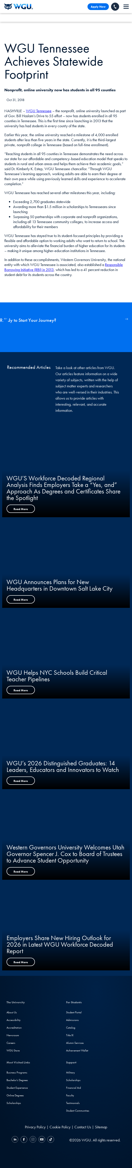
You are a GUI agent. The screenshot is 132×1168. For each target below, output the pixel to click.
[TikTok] (50, 1140)
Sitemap (101, 1126)
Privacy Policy (35, 1126)
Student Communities (77, 1110)
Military (70, 1072)
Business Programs (17, 1072)
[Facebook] (23, 1140)
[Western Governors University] (18, 6)
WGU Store (13, 1050)
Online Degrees (15, 1095)
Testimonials (73, 1103)
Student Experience (17, 1088)
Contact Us (82, 1126)
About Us (12, 1012)
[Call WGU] (115, 7)
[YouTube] (41, 1140)
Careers (11, 1043)
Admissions (72, 1020)
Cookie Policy (60, 1126)
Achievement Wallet (77, 1050)
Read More (21, 509)
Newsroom (13, 1035)
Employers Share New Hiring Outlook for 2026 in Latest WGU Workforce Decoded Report (60, 944)
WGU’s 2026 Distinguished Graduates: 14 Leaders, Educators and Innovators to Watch (63, 766)
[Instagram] (32, 1140)
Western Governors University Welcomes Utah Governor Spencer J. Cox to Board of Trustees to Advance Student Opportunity (65, 854)
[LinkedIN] (15, 1140)
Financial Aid (73, 1088)
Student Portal (74, 1012)
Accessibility (14, 1020)
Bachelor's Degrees (17, 1080)
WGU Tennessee (38, 110)
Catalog (70, 1027)
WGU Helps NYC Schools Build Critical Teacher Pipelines (57, 675)
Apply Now (98, 6)
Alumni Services (75, 1043)
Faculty (70, 1095)
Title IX (70, 1035)
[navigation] (126, 7)
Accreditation (14, 1027)
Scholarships (14, 1103)
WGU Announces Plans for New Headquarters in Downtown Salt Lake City (60, 585)
